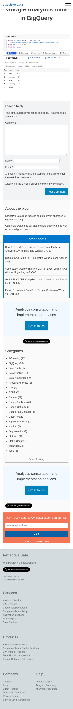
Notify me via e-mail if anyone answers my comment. (34, 183)
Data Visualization (18, 378)
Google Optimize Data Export (18, 659)
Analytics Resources (46, 688)
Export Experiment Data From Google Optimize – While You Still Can (34, 292)
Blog (5, 685)
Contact (7, 681)
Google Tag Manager (20, 412)
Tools (11, 450)
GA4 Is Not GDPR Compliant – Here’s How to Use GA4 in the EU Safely (36, 281)
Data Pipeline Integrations (16, 655)
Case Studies (10, 622)
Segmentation (16, 431)
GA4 (11, 387)
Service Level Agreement (16, 699)
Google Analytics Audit (15, 607)
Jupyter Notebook (18, 421)
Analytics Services (13, 600)
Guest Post (15, 416)
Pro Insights (9, 618)
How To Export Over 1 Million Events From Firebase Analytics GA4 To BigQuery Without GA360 (33, 249)
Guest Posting (36, 459)
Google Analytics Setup (15, 611)
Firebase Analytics (18, 382)
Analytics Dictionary (46, 685)
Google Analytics (18, 402)
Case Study (15, 368)
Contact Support (44, 681)
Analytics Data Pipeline (15, 644)
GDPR (12, 392)
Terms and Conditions (14, 692)
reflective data (12, 4)
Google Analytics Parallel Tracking (21, 648)
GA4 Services (10, 604)
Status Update (16, 441)
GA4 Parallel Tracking (14, 651)
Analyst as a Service (13, 615)
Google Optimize (18, 407)
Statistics (13, 436)
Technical (14, 446)
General (13, 397)
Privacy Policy (10, 696)
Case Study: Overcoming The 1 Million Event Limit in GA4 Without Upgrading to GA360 (36, 270)
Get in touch (36, 326)
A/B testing (14, 358)
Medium (13, 426)
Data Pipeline (16, 373)
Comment (11, 122)
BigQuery (14, 363)
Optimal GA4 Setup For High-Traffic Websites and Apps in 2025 (36, 260)
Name (9, 160)
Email (9, 167)
